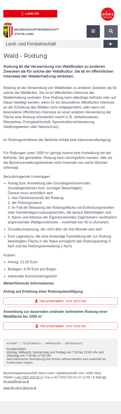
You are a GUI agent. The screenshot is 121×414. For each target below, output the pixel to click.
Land (30, 13)
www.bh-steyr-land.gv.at (19, 388)
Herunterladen (44, 300)
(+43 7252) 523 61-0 (28, 377)
